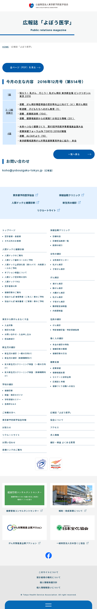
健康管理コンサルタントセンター (24, 497)
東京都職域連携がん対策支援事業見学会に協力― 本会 (48, 140)
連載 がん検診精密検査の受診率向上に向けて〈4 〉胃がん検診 (54, 104)
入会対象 (9, 325)
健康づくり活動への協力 (64, 386)
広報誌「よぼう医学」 (61, 412)
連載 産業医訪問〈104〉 (33, 113)
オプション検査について (16, 272)
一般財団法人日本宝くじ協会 (72, 530)
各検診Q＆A (10, 404)
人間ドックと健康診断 (25, 203)
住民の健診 (55, 319)
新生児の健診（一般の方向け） (19, 353)
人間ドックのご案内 (14, 255)
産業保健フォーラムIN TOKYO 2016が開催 (43, 131)
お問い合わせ (8, 442)
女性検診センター (61, 260)
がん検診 (54, 277)
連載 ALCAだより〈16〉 (33, 136)
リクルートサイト (48, 211)
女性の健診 (55, 254)
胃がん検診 (58, 284)
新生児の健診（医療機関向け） (19, 358)
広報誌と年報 (59, 381)
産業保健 (57, 368)
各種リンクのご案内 (12, 450)
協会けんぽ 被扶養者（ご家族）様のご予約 (24, 301)
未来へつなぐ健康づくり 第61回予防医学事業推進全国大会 (51, 126)
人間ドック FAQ (12, 281)
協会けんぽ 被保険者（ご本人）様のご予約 (24, 297)
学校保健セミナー (13, 399)
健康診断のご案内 (13, 292)
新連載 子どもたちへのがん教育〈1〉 (40, 109)
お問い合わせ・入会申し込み (18, 334)
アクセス (54, 427)
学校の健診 (7, 384)
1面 (9, 94)
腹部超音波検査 (60, 306)
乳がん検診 (58, 264)
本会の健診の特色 (61, 344)
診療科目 (57, 236)
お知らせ (6, 427)
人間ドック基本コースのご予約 (19, 260)
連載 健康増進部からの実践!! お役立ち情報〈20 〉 (47, 118)
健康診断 (9, 390)
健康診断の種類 (60, 349)
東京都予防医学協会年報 (14, 420)
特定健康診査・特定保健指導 (66, 330)
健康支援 (54, 362)
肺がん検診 (58, 288)
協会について (56, 420)
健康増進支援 (59, 372)
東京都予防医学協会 (25, 196)
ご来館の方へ (8, 412)
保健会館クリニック (71, 196)
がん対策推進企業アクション (24, 530)
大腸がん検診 (59, 293)
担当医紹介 (10, 339)
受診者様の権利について (49, 577)
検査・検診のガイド (14, 395)
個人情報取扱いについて (49, 587)
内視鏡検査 (58, 311)
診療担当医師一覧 (61, 241)
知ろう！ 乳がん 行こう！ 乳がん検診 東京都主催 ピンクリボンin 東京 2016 (55, 95)
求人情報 (54, 435)
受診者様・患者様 (13, 236)
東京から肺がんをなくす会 (15, 319)
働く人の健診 (56, 338)
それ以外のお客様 (13, 241)
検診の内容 (10, 330)
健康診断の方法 (60, 353)
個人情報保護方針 (48, 582)
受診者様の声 (11, 286)
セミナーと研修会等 (62, 377)
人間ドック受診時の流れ (16, 277)
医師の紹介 (58, 245)
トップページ (8, 230)
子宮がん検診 (59, 269)
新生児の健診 (72, 203)
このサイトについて (48, 572)
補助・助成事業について (72, 497)
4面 (9, 133)
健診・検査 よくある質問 (62, 442)
